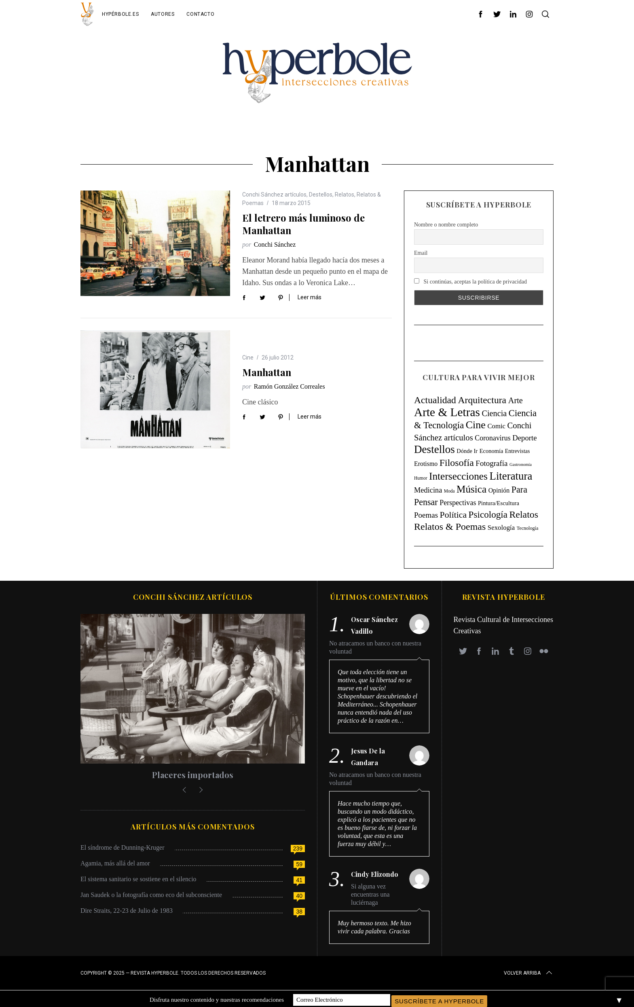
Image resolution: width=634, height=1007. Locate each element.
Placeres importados (192, 774)
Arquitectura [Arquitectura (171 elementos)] (482, 400)
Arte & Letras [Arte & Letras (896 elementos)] (447, 412)
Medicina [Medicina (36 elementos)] (428, 490)
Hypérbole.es (120, 14)
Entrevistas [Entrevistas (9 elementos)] (517, 451)
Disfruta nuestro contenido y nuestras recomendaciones (217, 998)
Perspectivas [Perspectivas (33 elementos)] (458, 503)
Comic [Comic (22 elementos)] (496, 426)
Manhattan (266, 372)
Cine (248, 357)
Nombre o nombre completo (446, 225)
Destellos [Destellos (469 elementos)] (434, 449)
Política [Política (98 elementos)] (453, 515)
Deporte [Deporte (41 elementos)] (524, 438)
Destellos (320, 194)
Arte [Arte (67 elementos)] (515, 400)
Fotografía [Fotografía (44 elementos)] (491, 463)
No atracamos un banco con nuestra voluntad (375, 647)
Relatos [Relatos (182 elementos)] (523, 514)
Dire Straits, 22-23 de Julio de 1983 (126, 910)
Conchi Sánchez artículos (274, 194)
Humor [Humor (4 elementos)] (420, 478)
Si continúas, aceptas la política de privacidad (470, 281)
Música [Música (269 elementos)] (471, 489)
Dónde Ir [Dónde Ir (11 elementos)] (467, 451)
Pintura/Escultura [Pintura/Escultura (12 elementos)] (498, 503)
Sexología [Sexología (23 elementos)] (501, 527)
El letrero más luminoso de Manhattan (303, 224)
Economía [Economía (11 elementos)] (491, 451)
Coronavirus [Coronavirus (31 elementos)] (492, 438)
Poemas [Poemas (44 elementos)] (426, 515)
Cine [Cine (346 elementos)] (476, 425)
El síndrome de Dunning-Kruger (122, 847)
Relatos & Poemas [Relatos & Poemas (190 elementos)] (450, 526)
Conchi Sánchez (275, 244)
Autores (162, 14)
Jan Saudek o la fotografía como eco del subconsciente (151, 894)
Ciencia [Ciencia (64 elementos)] (494, 413)
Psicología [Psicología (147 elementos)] (488, 514)
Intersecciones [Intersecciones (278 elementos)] (458, 476)
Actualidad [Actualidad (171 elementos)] (435, 400)
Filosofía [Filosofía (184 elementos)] (457, 462)
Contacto (200, 14)
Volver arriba (529, 973)
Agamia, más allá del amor (115, 863)
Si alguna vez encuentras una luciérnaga (370, 894)
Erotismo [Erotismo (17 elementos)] (425, 463)
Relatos (344, 194)
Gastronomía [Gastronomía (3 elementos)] (520, 464)
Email (420, 253)
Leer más (309, 297)
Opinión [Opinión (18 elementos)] (499, 490)
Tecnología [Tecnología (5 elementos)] (527, 528)
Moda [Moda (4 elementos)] (449, 491)
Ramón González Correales (289, 386)
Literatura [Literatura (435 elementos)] (511, 476)
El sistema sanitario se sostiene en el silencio (138, 879)
